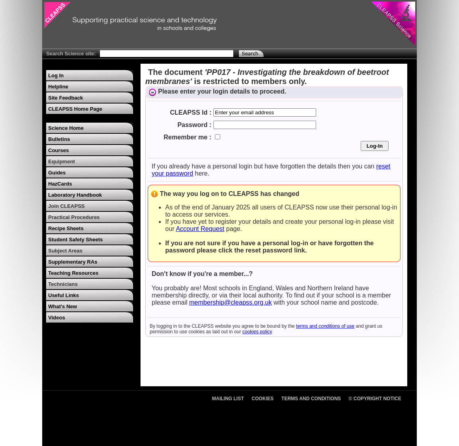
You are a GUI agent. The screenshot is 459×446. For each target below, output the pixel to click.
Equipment (61, 161)
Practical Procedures (74, 217)
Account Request (200, 228)
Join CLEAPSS (66, 206)
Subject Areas (65, 251)
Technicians (63, 284)
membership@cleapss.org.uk (230, 302)
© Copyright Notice (375, 398)
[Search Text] (166, 53)
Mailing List (228, 398)
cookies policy (257, 331)
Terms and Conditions (311, 398)
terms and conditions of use (325, 326)
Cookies (262, 398)
